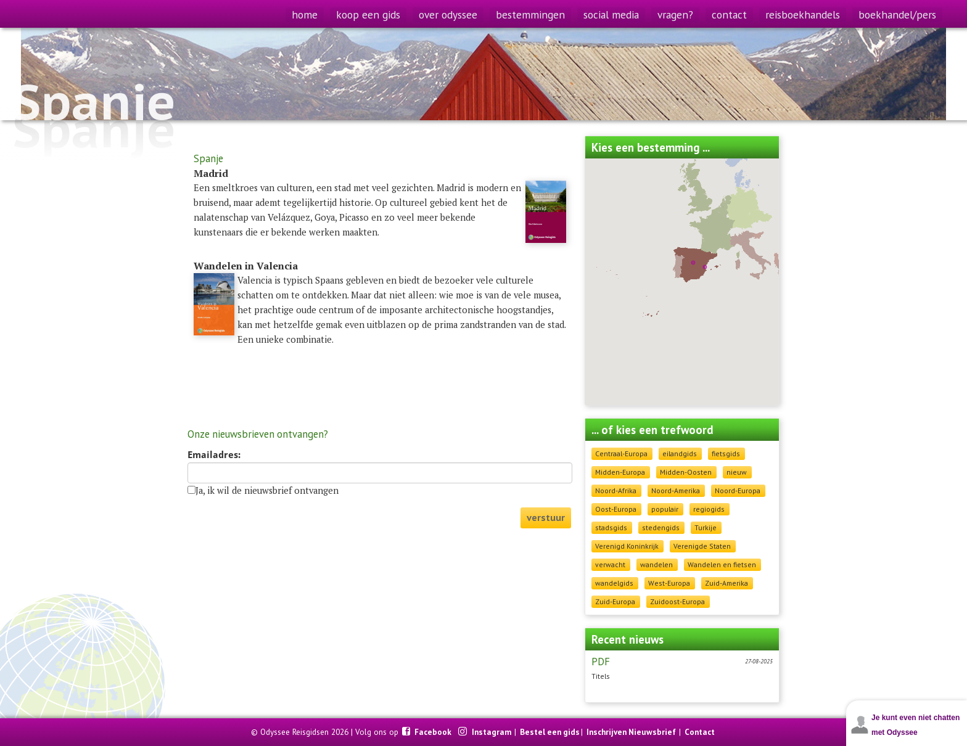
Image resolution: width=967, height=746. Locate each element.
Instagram (492, 731)
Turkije (705, 527)
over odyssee (448, 14)
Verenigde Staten (702, 546)
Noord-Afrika (615, 490)
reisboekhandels (802, 14)
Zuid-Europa (615, 601)
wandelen (656, 564)
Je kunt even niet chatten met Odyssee (915, 725)
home (305, 14)
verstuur (546, 517)
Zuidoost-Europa (677, 601)
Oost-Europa (615, 509)
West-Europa (669, 583)
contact (729, 14)
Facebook (433, 731)
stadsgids (611, 527)
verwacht (610, 564)
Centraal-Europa (621, 453)
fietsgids (726, 453)
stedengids (661, 527)
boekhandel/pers (897, 14)
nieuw (736, 472)
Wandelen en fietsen (722, 564)
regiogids (709, 509)
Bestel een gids (550, 731)
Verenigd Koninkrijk (627, 546)
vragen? (675, 14)
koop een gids (368, 14)
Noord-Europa (737, 490)
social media (611, 14)
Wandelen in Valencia (246, 266)
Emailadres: (214, 455)
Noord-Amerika (675, 490)
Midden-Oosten (686, 472)
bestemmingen (530, 14)
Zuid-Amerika (726, 583)
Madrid (211, 173)
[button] (704, 266)
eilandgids (679, 453)
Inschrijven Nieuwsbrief (631, 731)
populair (664, 509)
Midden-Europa (620, 472)
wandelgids (614, 583)
